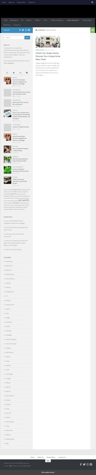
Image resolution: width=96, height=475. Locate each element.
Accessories (13, 20)
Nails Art (8, 391)
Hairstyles (8, 331)
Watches (8, 435)
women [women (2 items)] (15, 209)
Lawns (7, 361)
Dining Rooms (40, 50)
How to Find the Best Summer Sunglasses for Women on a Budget (20, 82)
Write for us (7, 25)
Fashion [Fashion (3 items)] (9, 194)
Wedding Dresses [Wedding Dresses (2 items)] (19, 207)
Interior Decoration (72, 20)
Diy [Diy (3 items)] (27, 192)
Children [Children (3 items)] (15, 192)
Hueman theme (26, 466)
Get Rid (8, 326)
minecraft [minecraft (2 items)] (22, 198)
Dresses (28, 20)
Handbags (9, 335)
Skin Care (15, 146)
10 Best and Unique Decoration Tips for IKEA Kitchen (20, 181)
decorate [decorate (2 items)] (20, 191)
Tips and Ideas (86, 20)
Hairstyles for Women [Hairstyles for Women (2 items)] (14, 196)
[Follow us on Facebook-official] (20, 30)
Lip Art (7, 370)
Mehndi (8, 387)
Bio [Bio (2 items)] (21, 189)
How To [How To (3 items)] (27, 196)
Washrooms (9, 430)
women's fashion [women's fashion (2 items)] (21, 209)
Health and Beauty (57, 20)
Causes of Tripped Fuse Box (21, 127)
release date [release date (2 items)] (22, 203)
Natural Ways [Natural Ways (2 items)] (15, 200)
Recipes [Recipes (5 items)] (16, 203)
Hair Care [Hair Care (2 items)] (23, 194)
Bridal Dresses (10, 274)
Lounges (8, 378)
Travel (7, 426)
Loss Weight (9, 374)
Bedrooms (15, 156)
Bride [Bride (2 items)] (28, 189)
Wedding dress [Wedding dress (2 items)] (12, 207)
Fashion (37, 20)
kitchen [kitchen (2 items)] (12, 198)
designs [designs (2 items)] (24, 191)
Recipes (8, 400)
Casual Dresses (10, 279)
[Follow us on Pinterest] (29, 30)
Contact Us (31, 2)
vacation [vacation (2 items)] (23, 205)
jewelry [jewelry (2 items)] (8, 198)
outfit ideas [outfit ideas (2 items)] (10, 203)
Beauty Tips (9, 266)
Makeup (8, 383)
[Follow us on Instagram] (26, 30)
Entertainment (10, 305)
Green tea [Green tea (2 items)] (18, 194)
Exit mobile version (48, 472)
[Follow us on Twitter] (23, 30)
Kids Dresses (9, 352)
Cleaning (8, 287)
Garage (8, 318)
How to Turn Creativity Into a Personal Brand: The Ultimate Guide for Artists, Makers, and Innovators (15, 243)
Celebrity (8, 283)
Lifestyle (15, 110)
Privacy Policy (21, 2)
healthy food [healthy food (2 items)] (22, 196)
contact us (11, 63)
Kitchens (15, 177)
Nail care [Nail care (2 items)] (27, 198)
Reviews (8, 404)
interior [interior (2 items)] (5, 198)
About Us (11, 2)
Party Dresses (10, 396)
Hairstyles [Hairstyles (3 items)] (6, 196)
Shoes (7, 409)
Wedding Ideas (10, 439)
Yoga (7, 443)
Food (45, 20)
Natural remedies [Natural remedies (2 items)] (7, 200)
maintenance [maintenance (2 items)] (17, 198)
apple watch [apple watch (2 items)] (6, 189)
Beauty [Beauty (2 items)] (11, 189)
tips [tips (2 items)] (9, 205)
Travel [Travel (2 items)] (11, 205)
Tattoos (8, 417)
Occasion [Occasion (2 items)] (6, 203)
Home (4, 2)
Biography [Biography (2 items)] (25, 189)
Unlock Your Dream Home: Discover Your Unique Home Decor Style (48, 56)
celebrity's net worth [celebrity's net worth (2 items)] (8, 191)
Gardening (9, 322)
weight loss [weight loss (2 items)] (10, 209)
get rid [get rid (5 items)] (13, 194)
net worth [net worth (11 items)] (23, 200)
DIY (22, 20)
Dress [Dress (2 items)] (5, 194)
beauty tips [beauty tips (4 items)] (17, 189)
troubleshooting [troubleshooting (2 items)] (17, 205)
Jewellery (8, 348)
